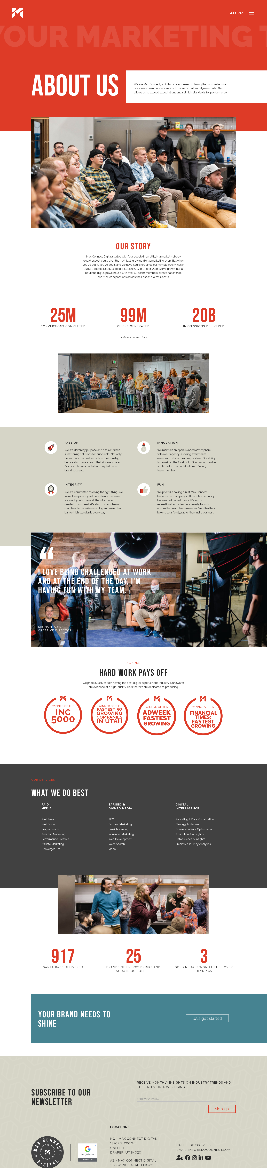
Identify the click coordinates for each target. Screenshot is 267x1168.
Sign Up (222, 1108)
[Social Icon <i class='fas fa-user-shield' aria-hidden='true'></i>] (179, 1158)
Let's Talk (236, 12)
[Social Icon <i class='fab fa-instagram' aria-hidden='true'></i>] (194, 1158)
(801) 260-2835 (199, 1145)
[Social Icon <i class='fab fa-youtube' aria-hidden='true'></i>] (208, 1158)
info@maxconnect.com (209, 1149)
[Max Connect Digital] (17, 13)
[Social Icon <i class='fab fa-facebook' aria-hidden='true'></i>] (187, 1158)
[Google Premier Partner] (87, 1152)
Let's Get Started (209, 1018)
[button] (252, 13)
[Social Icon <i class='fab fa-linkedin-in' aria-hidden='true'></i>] (201, 1158)
